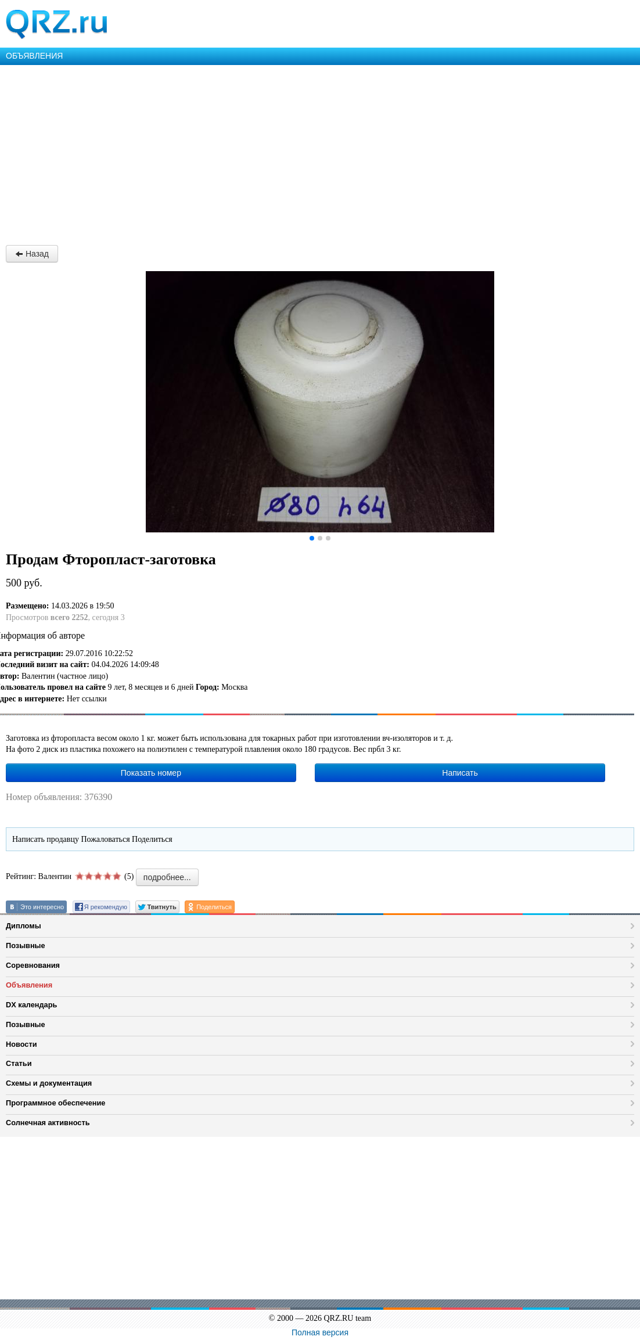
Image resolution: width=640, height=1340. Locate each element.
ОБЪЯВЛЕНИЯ (34, 55)
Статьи (19, 1063)
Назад (32, 253)
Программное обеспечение (55, 1102)
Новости (21, 1044)
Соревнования (33, 965)
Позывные (25, 945)
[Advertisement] (320, 152)
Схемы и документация (49, 1083)
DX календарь (31, 1004)
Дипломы (23, 925)
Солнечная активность (48, 1122)
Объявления (29, 985)
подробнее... (167, 877)
